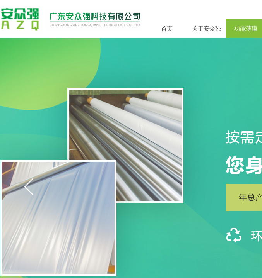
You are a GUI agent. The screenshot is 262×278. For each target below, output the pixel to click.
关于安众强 (206, 28)
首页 (167, 28)
